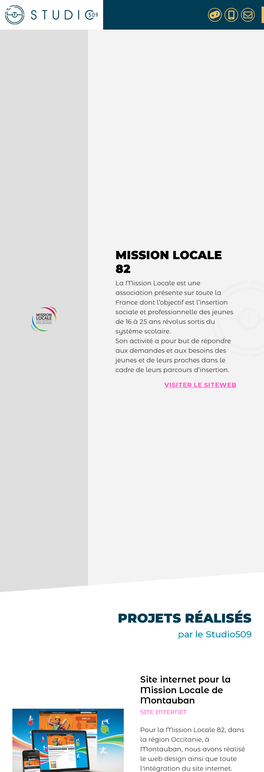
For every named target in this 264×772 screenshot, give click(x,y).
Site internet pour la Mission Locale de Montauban (183, 690)
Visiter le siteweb (200, 385)
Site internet (161, 712)
